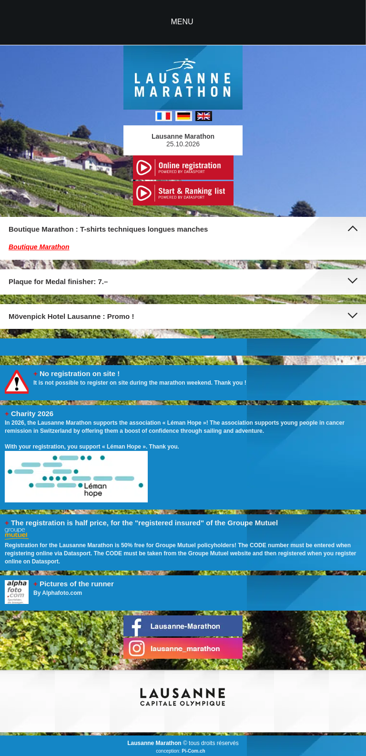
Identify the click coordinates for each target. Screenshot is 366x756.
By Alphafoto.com (57, 593)
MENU (182, 22)
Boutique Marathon (39, 247)
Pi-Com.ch (193, 751)
